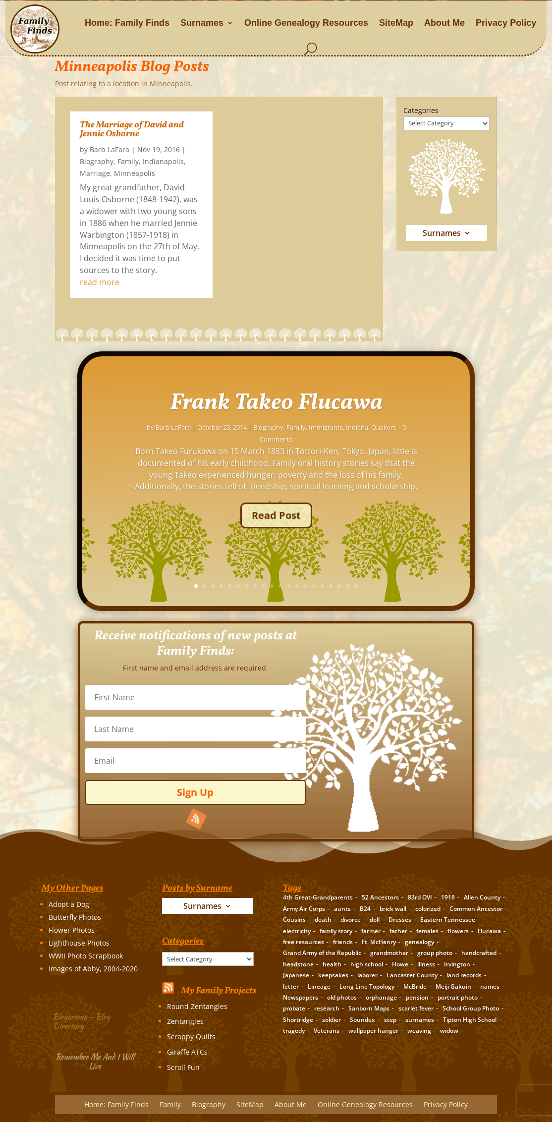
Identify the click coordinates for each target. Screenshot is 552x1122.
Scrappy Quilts (191, 1036)
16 (414, 586)
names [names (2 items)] (489, 986)
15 (406, 586)
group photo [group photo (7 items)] (434, 953)
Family (128, 161)
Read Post (367, 534)
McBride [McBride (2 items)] (415, 986)
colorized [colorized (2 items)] (428, 908)
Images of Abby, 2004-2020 (93, 968)
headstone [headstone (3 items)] (298, 964)
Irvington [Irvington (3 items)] (457, 964)
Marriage (95, 173)
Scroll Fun (183, 1067)
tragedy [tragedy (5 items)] (294, 1030)
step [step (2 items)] (390, 1019)
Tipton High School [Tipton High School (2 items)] (470, 1019)
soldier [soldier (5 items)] (331, 1019)
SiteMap (396, 23)
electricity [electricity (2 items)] (297, 931)
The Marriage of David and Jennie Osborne (132, 129)
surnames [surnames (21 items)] (419, 1019)
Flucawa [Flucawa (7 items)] (489, 931)
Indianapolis (163, 161)
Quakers (475, 446)
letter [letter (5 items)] (291, 986)
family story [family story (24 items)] (336, 931)
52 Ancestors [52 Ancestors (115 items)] (380, 897)
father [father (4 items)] (398, 931)
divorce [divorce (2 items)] (350, 919)
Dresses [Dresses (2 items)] (399, 919)
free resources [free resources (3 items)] (303, 942)
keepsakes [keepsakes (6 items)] (333, 975)
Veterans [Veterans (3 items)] (326, 1030)
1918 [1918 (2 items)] (448, 897)
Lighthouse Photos (79, 943)
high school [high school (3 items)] (366, 964)
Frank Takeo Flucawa (368, 422)
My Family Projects (219, 991)
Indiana (449, 446)
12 (381, 586)
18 (431, 586)
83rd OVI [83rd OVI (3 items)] (420, 897)
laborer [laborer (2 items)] (367, 975)
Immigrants (417, 446)
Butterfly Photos (75, 917)
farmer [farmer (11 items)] (371, 931)
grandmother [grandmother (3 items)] (389, 953)
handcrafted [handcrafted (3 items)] (479, 953)
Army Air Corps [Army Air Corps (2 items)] (304, 908)
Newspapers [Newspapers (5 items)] (300, 997)
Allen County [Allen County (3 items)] (482, 897)
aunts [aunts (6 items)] (342, 908)
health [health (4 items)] (332, 964)
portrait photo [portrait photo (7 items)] (458, 997)
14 (397, 586)
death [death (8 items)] (323, 919)
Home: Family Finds (127, 23)
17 (423, 586)
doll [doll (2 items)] (375, 919)
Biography (96, 161)
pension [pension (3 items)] (417, 997)
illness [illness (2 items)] (426, 964)
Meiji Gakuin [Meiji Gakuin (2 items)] (453, 986)
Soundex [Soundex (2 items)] (362, 1019)
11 (372, 586)
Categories (421, 110)
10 (364, 586)
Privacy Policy (506, 23)
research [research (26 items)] (326, 1008)
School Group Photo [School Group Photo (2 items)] (470, 1008)
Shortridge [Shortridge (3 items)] (298, 1019)
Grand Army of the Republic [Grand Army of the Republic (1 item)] (322, 953)
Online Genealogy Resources (306, 23)
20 (448, 586)
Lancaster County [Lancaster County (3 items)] (412, 975)
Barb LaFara (109, 149)
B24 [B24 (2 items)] (365, 908)
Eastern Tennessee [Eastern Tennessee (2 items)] (447, 919)
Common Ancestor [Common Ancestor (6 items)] (475, 908)
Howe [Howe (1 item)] (400, 964)
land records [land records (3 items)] (464, 975)
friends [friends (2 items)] (343, 942)
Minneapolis (134, 173)
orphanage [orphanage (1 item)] (381, 997)
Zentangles (185, 1021)
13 (389, 586)
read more (99, 282)
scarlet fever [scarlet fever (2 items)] (416, 1008)
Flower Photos (72, 930)
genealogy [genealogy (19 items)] (419, 942)
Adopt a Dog (69, 904)
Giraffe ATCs (187, 1052)
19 (440, 586)
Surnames (201, 23)
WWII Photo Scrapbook (86, 955)
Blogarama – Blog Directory (86, 1020)
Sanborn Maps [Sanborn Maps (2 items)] (368, 1008)
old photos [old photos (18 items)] (342, 997)
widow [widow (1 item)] (449, 1030)
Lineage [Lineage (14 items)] (319, 986)
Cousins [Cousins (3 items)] (294, 919)
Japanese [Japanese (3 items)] (296, 975)
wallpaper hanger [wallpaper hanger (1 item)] (373, 1030)
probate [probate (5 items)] (294, 1008)
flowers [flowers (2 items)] (458, 931)
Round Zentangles (197, 1006)
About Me (444, 23)
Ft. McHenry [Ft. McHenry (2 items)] (379, 942)
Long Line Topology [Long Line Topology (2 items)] (366, 986)
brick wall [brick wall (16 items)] (393, 908)
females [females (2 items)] (427, 931)
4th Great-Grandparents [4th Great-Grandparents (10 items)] (318, 897)
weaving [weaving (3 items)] (419, 1030)
